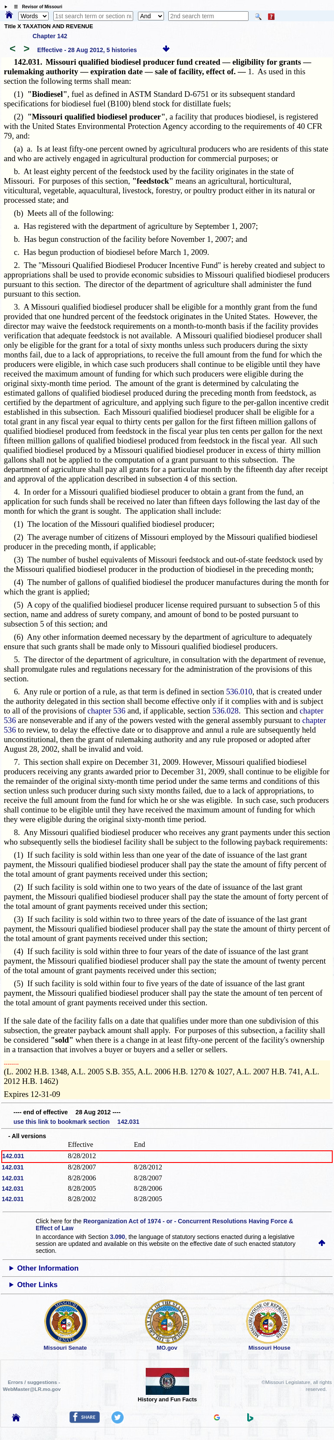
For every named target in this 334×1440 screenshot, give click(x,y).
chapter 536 (106, 710)
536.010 (239, 691)
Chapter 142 (50, 36)
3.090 (117, 1236)
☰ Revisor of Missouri (36, 6)
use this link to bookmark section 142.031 (76, 1121)
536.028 (226, 710)
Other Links (37, 1285)
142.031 (13, 1156)
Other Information (48, 1268)
